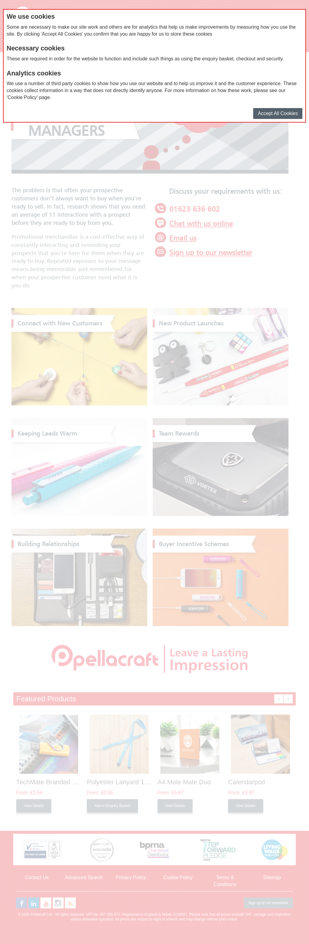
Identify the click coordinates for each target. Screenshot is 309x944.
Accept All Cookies (278, 113)
